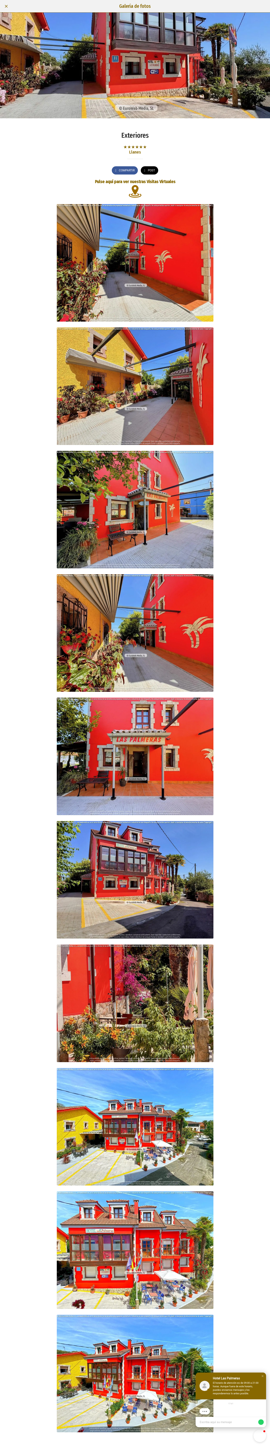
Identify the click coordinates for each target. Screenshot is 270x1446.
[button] (263, 1380)
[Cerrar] (6, 6)
